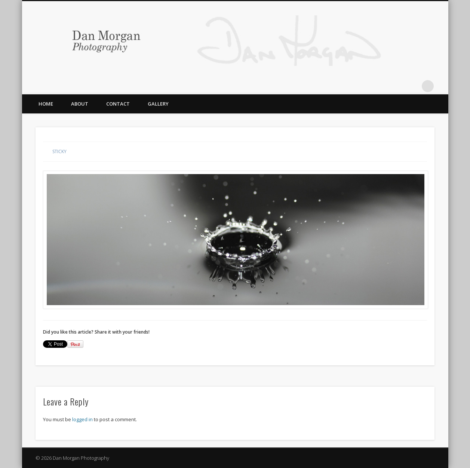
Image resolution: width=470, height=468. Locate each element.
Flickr (412, 86)
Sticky (59, 151)
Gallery (158, 103)
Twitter (397, 86)
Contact (118, 103)
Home (46, 103)
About (79, 103)
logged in (82, 419)
